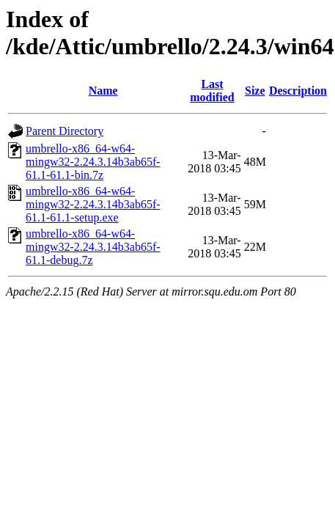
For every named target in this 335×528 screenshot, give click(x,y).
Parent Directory (64, 131)
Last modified (212, 90)
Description (298, 90)
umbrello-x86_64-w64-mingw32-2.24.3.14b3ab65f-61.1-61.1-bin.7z (93, 161)
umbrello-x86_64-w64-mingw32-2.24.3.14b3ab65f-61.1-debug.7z (93, 246)
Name (103, 90)
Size (255, 90)
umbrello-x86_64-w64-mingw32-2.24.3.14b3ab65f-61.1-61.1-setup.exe (93, 204)
